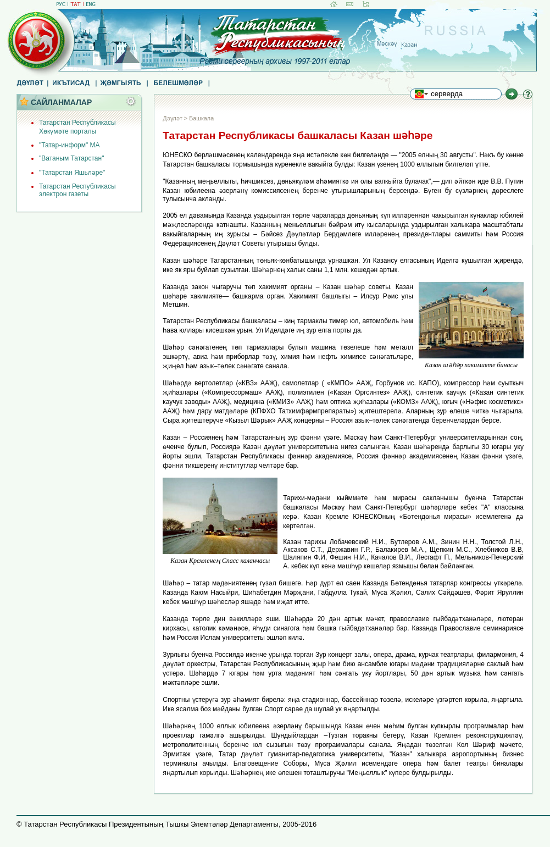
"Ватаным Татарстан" (71, 158)
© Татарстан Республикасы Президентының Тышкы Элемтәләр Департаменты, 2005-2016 (166, 824)
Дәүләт (172, 118)
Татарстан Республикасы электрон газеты (77, 190)
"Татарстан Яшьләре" (72, 172)
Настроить (134, 102)
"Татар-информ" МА (69, 145)
